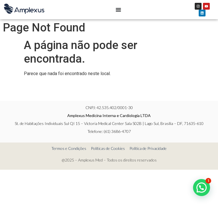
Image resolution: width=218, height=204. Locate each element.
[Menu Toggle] (118, 9)
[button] (201, 187)
